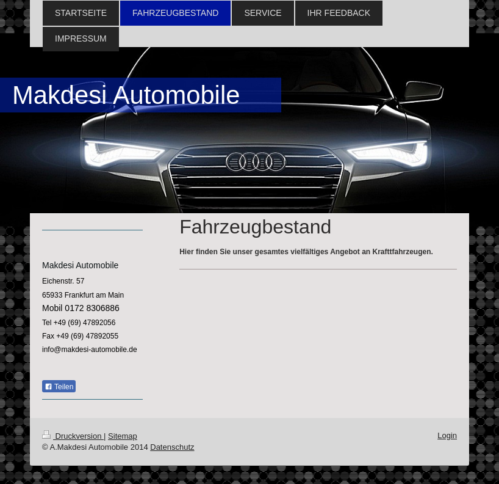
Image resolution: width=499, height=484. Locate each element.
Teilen (59, 387)
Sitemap (122, 436)
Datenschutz (172, 447)
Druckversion (73, 436)
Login (447, 435)
